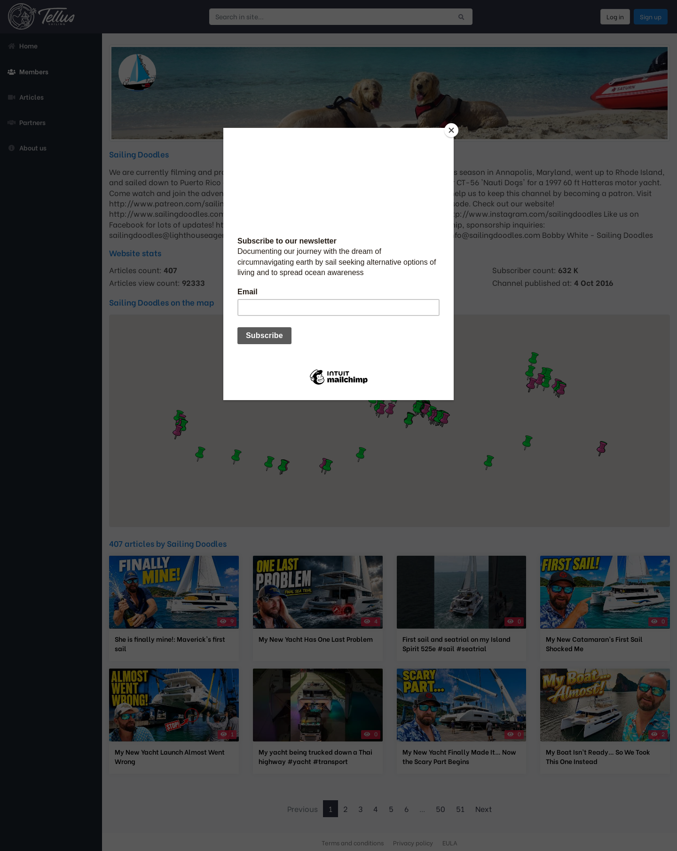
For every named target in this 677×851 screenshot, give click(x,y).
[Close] (451, 130)
